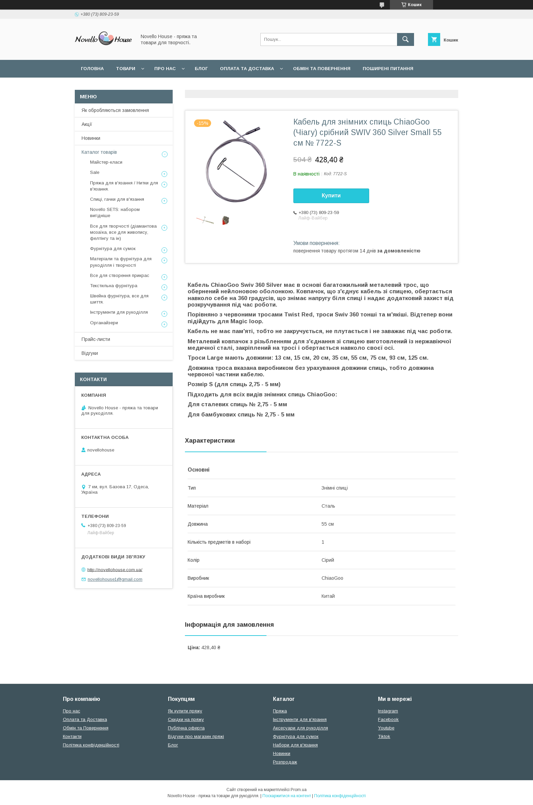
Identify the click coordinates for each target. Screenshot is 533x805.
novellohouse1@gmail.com (115, 579)
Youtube (386, 727)
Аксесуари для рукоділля (300, 727)
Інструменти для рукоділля (119, 312)
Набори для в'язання (295, 745)
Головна (92, 68)
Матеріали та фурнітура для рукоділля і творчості (121, 261)
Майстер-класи (106, 162)
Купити (331, 195)
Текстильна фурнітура (113, 285)
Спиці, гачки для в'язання (117, 199)
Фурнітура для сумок (113, 248)
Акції (87, 124)
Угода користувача (106, 86)
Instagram (388, 710)
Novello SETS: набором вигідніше (115, 212)
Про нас (165, 68)
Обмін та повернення (321, 68)
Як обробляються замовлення (115, 110)
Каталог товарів (99, 152)
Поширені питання (388, 68)
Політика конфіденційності (91, 745)
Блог (201, 68)
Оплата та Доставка (247, 68)
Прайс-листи (96, 339)
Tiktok (384, 736)
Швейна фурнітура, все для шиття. (119, 299)
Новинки (91, 138)
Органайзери (104, 322)
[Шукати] (405, 39)
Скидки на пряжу (186, 719)
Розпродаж (285, 762)
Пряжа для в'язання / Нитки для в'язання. (124, 186)
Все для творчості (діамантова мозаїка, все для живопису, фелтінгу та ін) (123, 232)
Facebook (388, 719)
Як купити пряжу (185, 710)
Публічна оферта (186, 727)
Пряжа (280, 710)
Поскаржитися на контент (286, 795)
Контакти (72, 736)
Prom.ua (299, 789)
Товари (125, 68)
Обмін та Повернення (85, 727)
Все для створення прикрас (119, 275)
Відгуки (90, 353)
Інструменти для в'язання (300, 719)
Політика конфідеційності (180, 86)
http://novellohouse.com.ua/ (114, 569)
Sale (94, 172)
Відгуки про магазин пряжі (196, 736)
